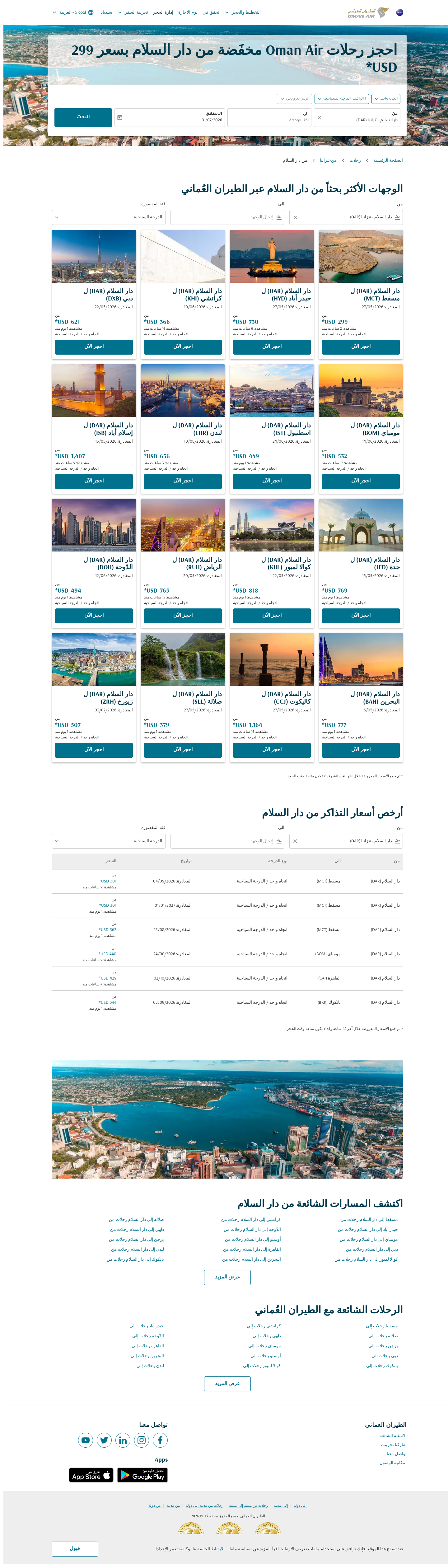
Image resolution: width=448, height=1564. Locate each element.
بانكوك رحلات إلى (378, 1366)
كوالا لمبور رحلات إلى (259, 1366)
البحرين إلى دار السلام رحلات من (248, 1259)
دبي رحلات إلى (381, 1356)
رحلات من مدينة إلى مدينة (245, 1506)
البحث (79, 117)
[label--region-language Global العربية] (69, 12)
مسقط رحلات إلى (378, 1326)
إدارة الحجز (160, 12)
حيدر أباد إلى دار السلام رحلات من (364, 1229)
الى (302, 114)
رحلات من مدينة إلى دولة (201, 1506)
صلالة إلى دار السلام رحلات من (133, 1219)
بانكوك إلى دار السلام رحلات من (132, 1259)
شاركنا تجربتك (390, 1445)
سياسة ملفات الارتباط (227, 1549)
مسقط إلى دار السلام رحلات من (365, 1219)
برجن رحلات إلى (379, 1346)
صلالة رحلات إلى (379, 1336)
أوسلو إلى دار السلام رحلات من (250, 1239)
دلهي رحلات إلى (263, 1336)
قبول (71, 1548)
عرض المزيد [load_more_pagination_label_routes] (224, 1277)
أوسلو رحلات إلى (262, 1356)
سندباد (103, 12)
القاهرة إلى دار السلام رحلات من (249, 1249)
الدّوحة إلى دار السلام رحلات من (249, 1229)
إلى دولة (296, 1506)
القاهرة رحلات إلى (144, 1346)
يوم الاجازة (184, 12)
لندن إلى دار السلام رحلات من (134, 1249)
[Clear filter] (291, 217)
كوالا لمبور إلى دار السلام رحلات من (362, 1259)
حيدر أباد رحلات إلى (143, 1326)
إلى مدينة (277, 1506)
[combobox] (357, 121)
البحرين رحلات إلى (144, 1356)
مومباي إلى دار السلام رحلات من (365, 1239)
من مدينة (169, 1506)
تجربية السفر (128, 12)
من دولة (151, 1506)
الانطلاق (210, 114)
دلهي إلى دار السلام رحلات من (134, 1229)
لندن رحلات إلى (147, 1366)
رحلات (351, 160)
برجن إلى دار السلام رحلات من (133, 1239)
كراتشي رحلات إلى (260, 1326)
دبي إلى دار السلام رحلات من (368, 1249)
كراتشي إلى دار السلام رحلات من (248, 1219)
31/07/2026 (208, 121)
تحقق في (207, 12)
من (391, 114)
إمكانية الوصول (389, 1463)
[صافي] (315, 118)
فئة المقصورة (150, 204)
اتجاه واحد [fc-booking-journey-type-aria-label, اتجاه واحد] (385, 99)
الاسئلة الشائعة (389, 1436)
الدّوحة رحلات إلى (145, 1336)
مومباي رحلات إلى (261, 1346)
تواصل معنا (393, 1454)
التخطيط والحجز (237, 12)
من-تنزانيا (325, 160)
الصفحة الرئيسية (384, 160)
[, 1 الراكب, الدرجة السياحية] (341, 99)
